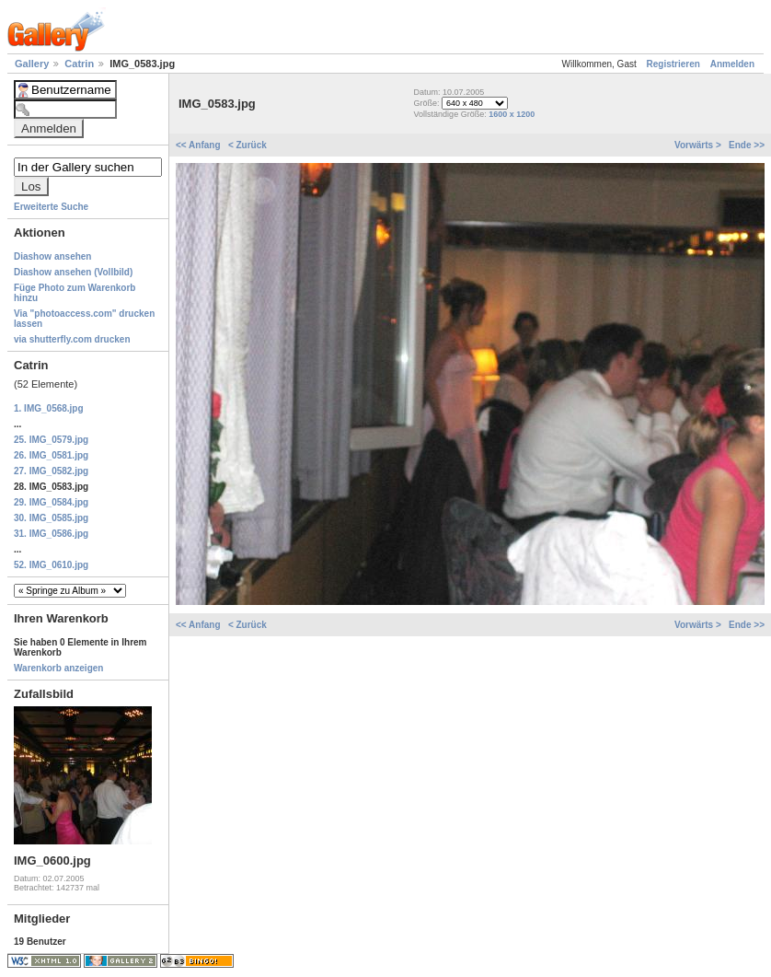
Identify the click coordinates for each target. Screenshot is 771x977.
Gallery (33, 63)
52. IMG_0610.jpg (51, 565)
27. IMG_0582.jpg (51, 471)
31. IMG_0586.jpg (51, 534)
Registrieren (673, 64)
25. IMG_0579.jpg (51, 440)
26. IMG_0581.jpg (51, 455)
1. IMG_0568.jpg (49, 408)
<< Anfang (199, 145)
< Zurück (247, 145)
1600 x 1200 (512, 114)
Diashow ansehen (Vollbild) (73, 272)
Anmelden (732, 64)
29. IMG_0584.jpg (51, 502)
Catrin (80, 63)
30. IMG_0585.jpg (51, 518)
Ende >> (747, 145)
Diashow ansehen (52, 256)
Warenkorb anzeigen (58, 668)
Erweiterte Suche (51, 207)
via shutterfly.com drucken (72, 339)
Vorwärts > (698, 145)
